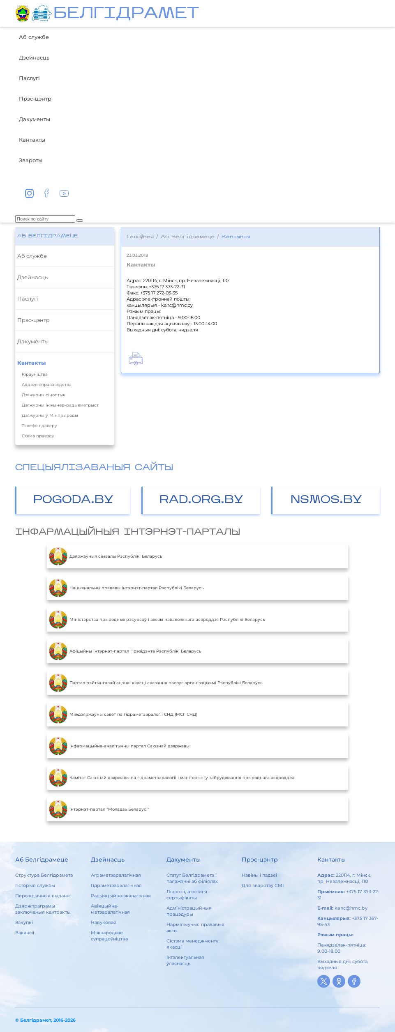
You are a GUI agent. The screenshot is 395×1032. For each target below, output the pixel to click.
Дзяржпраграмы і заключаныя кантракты (43, 909)
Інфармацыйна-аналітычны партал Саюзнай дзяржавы (119, 746)
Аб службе (34, 37)
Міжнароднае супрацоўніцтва (109, 936)
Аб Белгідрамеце (47, 236)
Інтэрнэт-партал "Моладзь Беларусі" (99, 809)
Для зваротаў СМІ (263, 885)
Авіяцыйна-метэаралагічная (110, 909)
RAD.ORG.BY (201, 500)
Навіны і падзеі (259, 875)
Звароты (30, 160)
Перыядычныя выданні (43, 896)
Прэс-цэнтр (35, 98)
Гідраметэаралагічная (116, 885)
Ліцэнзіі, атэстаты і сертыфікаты (188, 895)
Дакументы (34, 119)
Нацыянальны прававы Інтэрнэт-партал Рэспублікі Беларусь (126, 587)
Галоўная (140, 236)
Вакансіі (24, 932)
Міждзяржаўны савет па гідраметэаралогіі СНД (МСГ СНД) (123, 714)
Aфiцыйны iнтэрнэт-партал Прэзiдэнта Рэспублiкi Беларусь (125, 651)
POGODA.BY (73, 500)
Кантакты (32, 139)
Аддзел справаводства (47, 384)
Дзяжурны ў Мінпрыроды (50, 415)
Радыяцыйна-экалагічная (121, 896)
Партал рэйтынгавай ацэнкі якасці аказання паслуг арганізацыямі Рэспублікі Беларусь (156, 682)
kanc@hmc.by (351, 908)
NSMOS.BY (326, 500)
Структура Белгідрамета (44, 875)
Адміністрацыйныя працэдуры (189, 911)
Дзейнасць (34, 57)
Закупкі (24, 922)
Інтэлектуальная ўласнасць (185, 960)
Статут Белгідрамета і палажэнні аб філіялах (192, 878)
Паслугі (29, 78)
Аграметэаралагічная (116, 875)
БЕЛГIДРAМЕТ (126, 14)
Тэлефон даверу (39, 425)
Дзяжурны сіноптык (43, 395)
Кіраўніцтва (35, 374)
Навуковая (103, 922)
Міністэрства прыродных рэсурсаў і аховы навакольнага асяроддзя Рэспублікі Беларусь (157, 619)
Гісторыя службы (35, 885)
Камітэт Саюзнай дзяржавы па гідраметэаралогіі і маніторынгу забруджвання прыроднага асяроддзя (171, 777)
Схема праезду (38, 436)
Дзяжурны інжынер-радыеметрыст (60, 405)
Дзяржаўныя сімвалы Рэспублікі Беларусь (105, 556)
